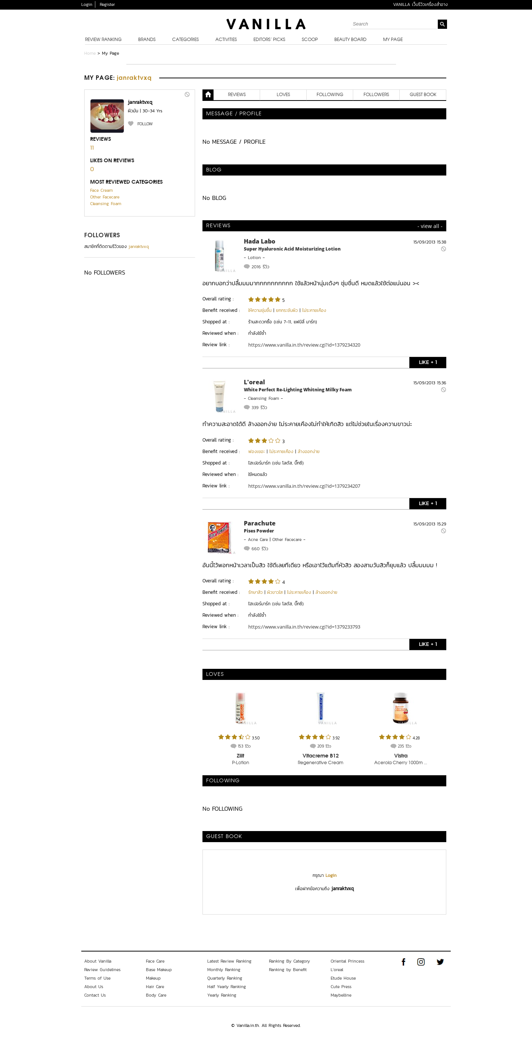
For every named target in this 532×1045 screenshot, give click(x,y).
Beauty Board (350, 40)
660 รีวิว (260, 548)
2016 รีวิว (260, 266)
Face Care (155, 961)
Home (90, 53)
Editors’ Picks (269, 40)
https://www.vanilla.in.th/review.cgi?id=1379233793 (304, 626)
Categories (185, 40)
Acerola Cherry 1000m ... (400, 763)
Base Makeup (159, 969)
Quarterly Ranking (224, 978)
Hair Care (155, 986)
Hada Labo (259, 241)
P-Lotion (240, 763)
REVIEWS (237, 95)
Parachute (260, 523)
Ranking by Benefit (288, 969)
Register (107, 4)
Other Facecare (104, 197)
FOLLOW (145, 123)
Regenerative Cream (320, 763)
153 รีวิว (244, 746)
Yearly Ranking (221, 995)
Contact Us (95, 995)
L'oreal (254, 382)
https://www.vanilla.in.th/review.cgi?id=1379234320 (304, 344)
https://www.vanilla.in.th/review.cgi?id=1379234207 (304, 486)
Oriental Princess (347, 961)
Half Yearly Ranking (226, 986)
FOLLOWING (330, 95)
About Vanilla (97, 961)
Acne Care (258, 539)
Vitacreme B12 (321, 756)
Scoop (310, 40)
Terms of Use (97, 978)
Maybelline (341, 995)
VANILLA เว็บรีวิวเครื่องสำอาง (420, 4)
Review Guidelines (102, 969)
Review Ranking (103, 40)
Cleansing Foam (105, 203)
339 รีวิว (259, 407)
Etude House (343, 978)
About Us (93, 986)
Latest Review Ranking (229, 961)
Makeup (153, 978)
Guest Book (423, 95)
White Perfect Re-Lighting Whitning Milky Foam (298, 390)
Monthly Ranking (224, 969)
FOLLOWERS (102, 236)
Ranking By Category (289, 961)
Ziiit (240, 756)
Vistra (400, 756)
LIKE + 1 (428, 362)
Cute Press (341, 986)
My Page (393, 40)
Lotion (254, 257)
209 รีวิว (324, 746)
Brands (147, 40)
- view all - (430, 225)
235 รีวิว (404, 746)
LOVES (283, 95)
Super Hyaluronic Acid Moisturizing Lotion (292, 249)
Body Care (156, 995)
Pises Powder (259, 531)
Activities (226, 40)
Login (86, 4)
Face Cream (101, 190)
